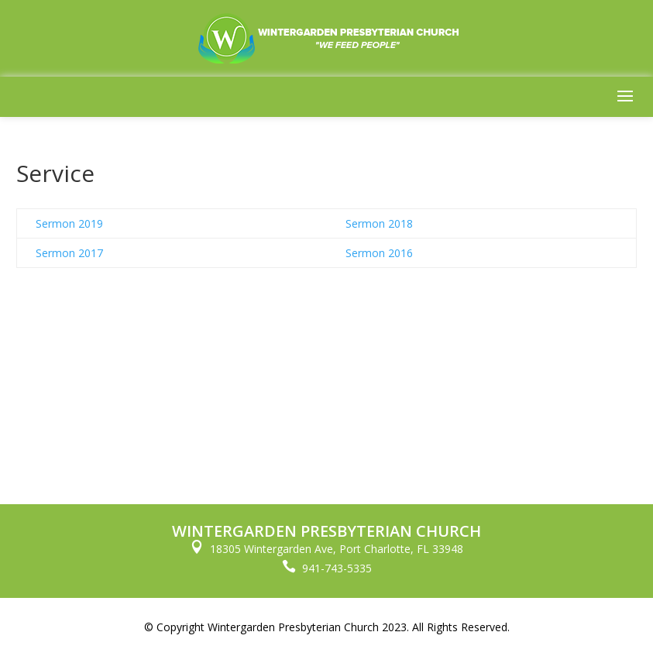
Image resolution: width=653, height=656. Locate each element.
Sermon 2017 (69, 253)
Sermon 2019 (69, 223)
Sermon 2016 (379, 253)
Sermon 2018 (379, 223)
